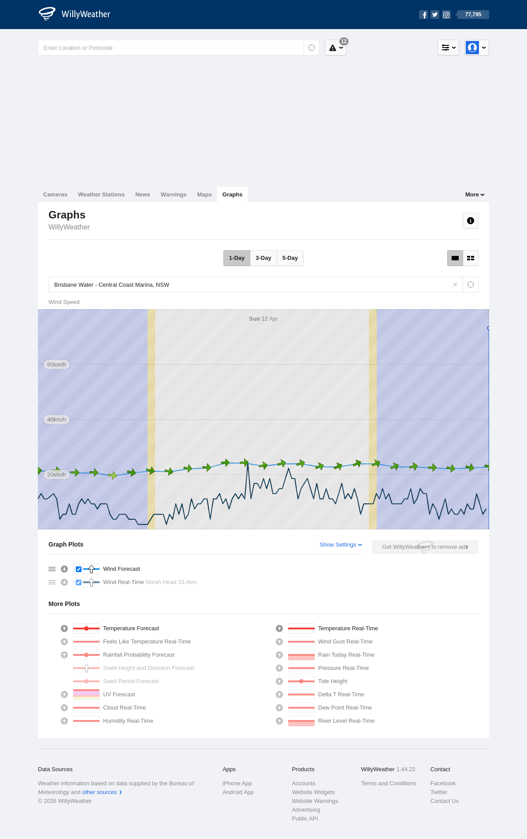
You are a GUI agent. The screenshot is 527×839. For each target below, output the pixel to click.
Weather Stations (101, 194)
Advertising (306, 809)
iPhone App (237, 783)
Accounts (303, 783)
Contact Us (445, 801)
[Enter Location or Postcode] (178, 47)
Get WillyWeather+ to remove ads (425, 546)
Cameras (55, 194)
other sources (99, 792)
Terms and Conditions (389, 783)
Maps (204, 194)
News (142, 194)
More (472, 194)
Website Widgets (313, 792)
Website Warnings (315, 801)
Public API (305, 818)
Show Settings (337, 544)
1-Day (237, 258)
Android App (238, 792)
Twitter (439, 792)
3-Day (263, 258)
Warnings (174, 194)
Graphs (233, 194)
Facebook (443, 783)
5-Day (290, 258)
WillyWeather (69, 227)
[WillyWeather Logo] (79, 14)
